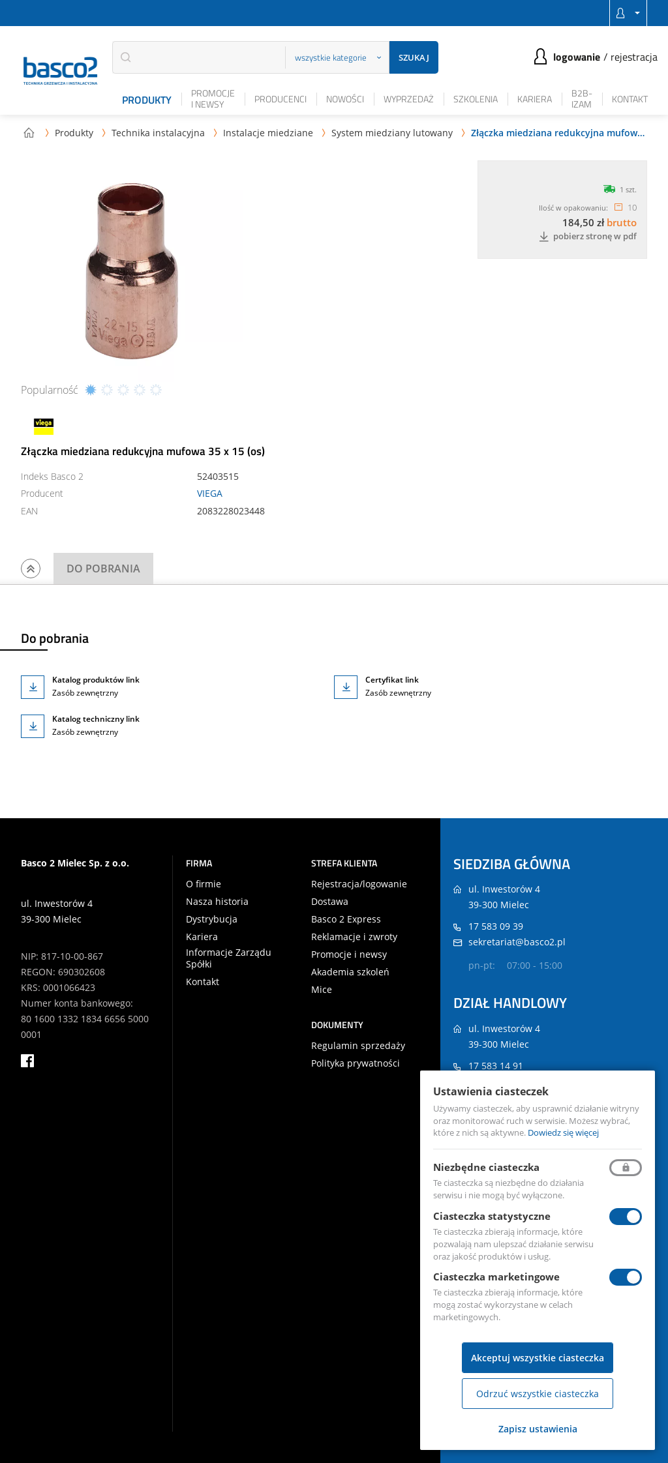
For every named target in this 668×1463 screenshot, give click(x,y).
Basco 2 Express (346, 919)
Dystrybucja (211, 919)
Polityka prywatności (355, 1063)
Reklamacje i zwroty (354, 937)
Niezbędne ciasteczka (486, 1167)
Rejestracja (634, 57)
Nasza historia (217, 902)
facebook (27, 1060)
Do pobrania (103, 568)
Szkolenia (475, 99)
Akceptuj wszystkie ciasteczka (537, 1358)
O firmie (203, 884)
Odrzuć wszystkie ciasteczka (537, 1393)
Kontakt (630, 99)
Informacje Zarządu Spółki (228, 958)
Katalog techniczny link (96, 718)
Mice (321, 990)
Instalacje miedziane (268, 132)
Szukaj (414, 57)
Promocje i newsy (213, 98)
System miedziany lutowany (392, 132)
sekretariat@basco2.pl (517, 942)
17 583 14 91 (495, 1065)
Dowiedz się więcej (563, 1132)
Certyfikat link (392, 679)
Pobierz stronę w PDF (588, 236)
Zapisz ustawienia (537, 1429)
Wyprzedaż (409, 99)
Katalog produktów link (96, 679)
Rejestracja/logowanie (359, 884)
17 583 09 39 (495, 926)
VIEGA (209, 493)
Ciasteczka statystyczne (492, 1215)
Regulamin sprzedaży (358, 1046)
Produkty (147, 100)
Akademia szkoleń (350, 972)
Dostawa (329, 902)
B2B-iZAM (581, 98)
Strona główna (29, 132)
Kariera (534, 99)
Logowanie (576, 57)
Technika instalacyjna (158, 132)
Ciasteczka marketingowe (496, 1276)
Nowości (345, 99)
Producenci (280, 99)
